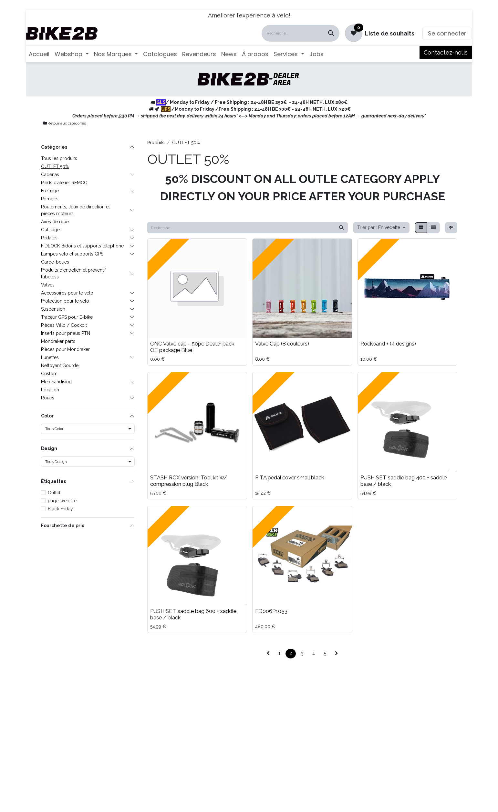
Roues (47, 397)
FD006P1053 (271, 611)
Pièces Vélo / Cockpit (64, 325)
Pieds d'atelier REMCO (64, 182)
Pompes (49, 198)
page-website (62, 500)
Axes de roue (55, 221)
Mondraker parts (58, 341)
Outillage (50, 229)
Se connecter (447, 33)
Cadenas (50, 174)
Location (50, 389)
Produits (155, 142)
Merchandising (56, 381)
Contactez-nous (446, 52)
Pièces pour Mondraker (65, 349)
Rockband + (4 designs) (388, 343)
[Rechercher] (331, 33)
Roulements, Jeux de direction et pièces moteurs (75, 210)
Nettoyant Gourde (59, 365)
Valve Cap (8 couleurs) (282, 343)
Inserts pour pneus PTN (65, 333)
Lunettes (50, 357)
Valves (48, 284)
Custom (49, 373)
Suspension (53, 309)
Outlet (54, 492)
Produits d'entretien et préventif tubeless (73, 273)
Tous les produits (59, 158)
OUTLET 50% (55, 166)
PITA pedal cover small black (289, 477)
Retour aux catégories (64, 123)
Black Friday (60, 508)
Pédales (49, 237)
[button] (381, 227)
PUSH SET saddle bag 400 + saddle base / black (403, 480)
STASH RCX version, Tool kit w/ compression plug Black (188, 480)
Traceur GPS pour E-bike (67, 317)
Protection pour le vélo (65, 301)
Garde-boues (55, 262)
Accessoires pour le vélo (67, 293)
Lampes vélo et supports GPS (72, 253)
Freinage (50, 190)
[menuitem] (39, 54)
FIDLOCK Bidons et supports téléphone (82, 245)
